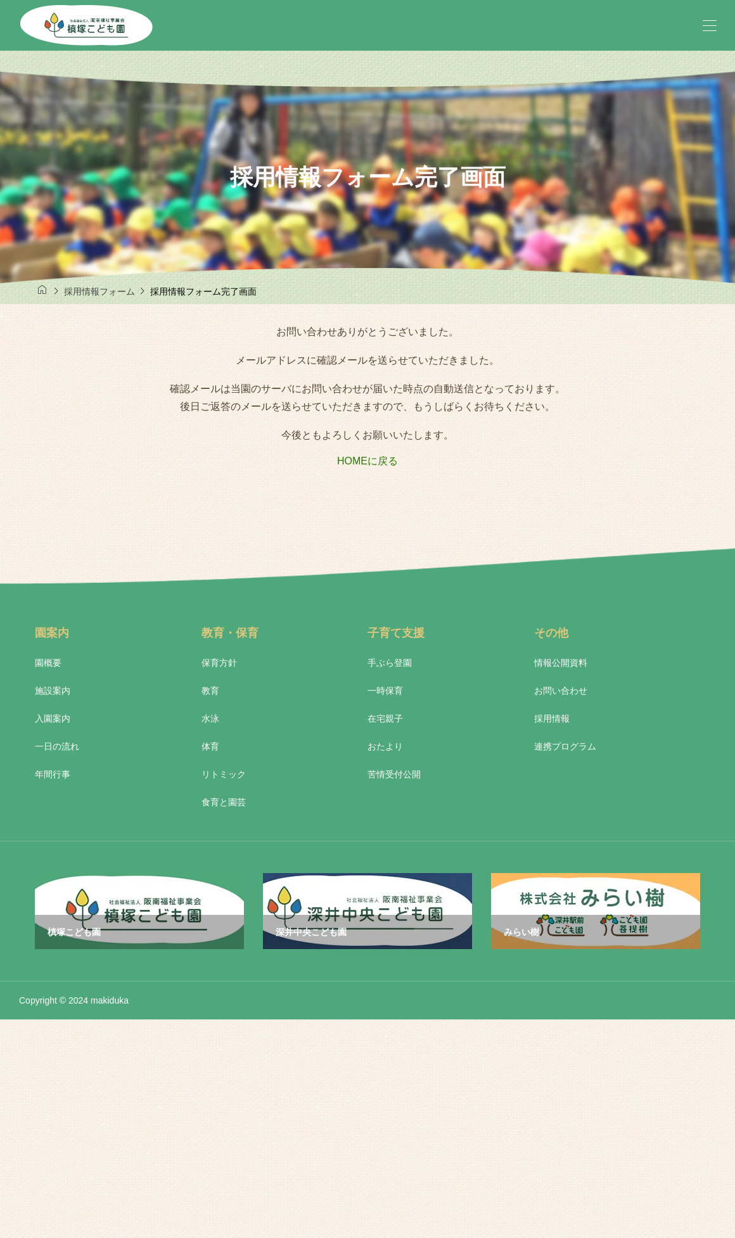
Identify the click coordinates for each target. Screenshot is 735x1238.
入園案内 (52, 718)
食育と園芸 (223, 802)
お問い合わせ (560, 691)
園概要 (48, 663)
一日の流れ (57, 746)
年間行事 (52, 774)
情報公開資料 (560, 663)
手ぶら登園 (390, 663)
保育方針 (219, 663)
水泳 (210, 718)
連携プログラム (565, 746)
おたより (385, 746)
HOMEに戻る (367, 461)
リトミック (223, 774)
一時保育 (385, 691)
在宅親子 (385, 718)
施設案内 (52, 691)
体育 (210, 746)
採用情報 (552, 718)
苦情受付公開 (394, 774)
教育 (210, 691)
